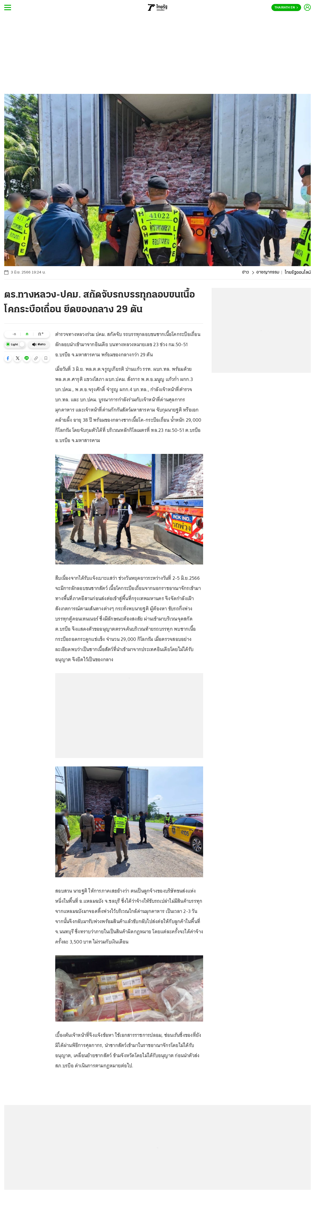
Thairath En (286, 7)
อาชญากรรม (267, 272)
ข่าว (245, 272)
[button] (8, 358)
